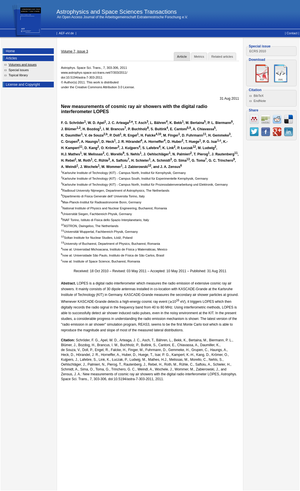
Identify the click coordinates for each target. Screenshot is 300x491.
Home (10, 51)
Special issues (19, 70)
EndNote (260, 101)
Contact (292, 33)
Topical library (18, 75)
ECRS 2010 (257, 51)
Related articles (222, 56)
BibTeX (259, 95)
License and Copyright (23, 85)
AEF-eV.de (66, 33)
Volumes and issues (23, 64)
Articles (11, 58)
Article (182, 56)
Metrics (199, 56)
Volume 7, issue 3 (74, 51)
